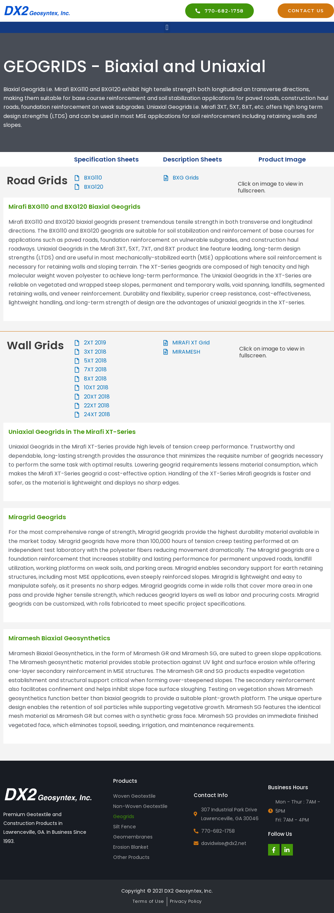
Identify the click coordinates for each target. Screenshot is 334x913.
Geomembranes (133, 836)
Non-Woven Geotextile (140, 806)
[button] (167, 27)
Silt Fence (124, 826)
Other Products (131, 857)
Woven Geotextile (134, 796)
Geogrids (123, 816)
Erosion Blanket (130, 847)
